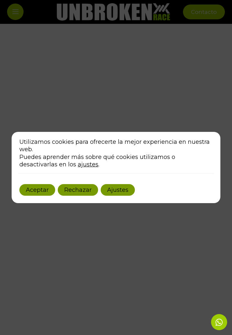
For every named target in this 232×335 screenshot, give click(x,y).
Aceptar (37, 189)
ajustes (88, 164)
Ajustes (117, 189)
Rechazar (78, 189)
